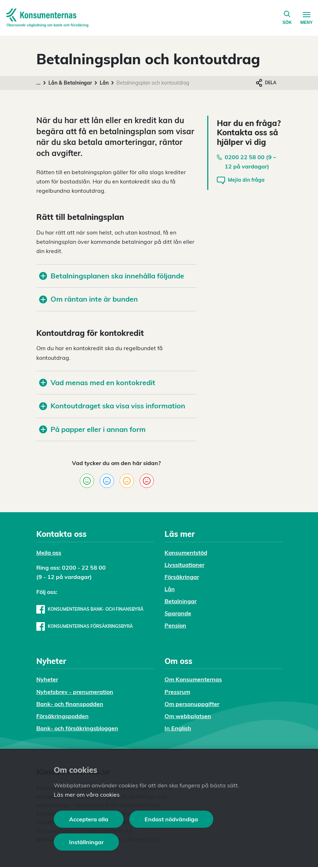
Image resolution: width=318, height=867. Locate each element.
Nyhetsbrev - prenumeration (74, 691)
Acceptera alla (88, 819)
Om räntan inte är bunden (88, 298)
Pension (175, 625)
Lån (104, 83)
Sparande (178, 613)
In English (178, 728)
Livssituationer (184, 564)
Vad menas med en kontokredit (97, 382)
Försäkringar (182, 576)
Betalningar (181, 601)
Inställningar (86, 842)
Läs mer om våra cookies (87, 794)
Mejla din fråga (241, 180)
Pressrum (177, 691)
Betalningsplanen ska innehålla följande (111, 275)
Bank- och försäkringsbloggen (77, 728)
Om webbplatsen (188, 716)
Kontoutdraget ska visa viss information (112, 405)
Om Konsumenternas (193, 679)
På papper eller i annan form (92, 429)
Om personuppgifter (192, 703)
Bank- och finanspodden (69, 703)
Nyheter (47, 679)
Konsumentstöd (186, 552)
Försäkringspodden (62, 716)
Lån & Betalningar (70, 83)
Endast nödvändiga (171, 819)
